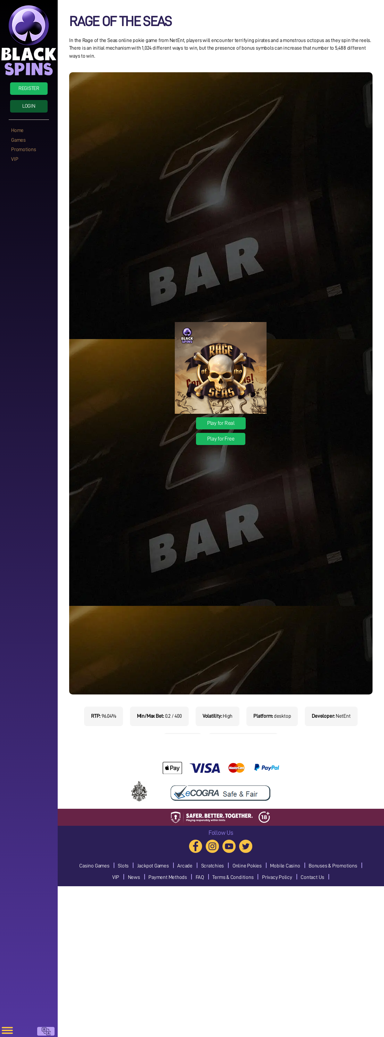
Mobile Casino (285, 866)
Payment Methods (167, 877)
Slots (123, 866)
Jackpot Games (153, 866)
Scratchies (212, 866)
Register (28, 88)
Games (18, 140)
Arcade (185, 866)
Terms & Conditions (232, 877)
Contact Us (312, 877)
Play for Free (220, 439)
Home (17, 130)
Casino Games (94, 866)
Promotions (23, 149)
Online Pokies (247, 866)
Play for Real (221, 423)
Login (28, 106)
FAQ (200, 877)
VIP (14, 159)
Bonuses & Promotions (333, 866)
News (134, 877)
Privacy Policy (277, 877)
